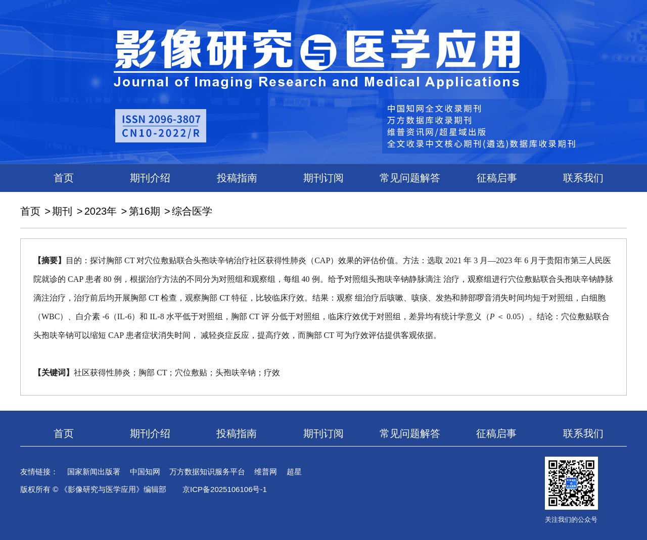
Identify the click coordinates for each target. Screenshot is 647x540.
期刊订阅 (323, 177)
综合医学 (192, 211)
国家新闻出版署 (93, 471)
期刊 (62, 211)
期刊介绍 (150, 177)
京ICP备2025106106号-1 (224, 489)
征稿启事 (497, 177)
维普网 (265, 471)
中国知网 (145, 471)
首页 (64, 177)
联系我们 (583, 177)
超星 (294, 471)
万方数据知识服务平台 (207, 471)
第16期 (144, 211)
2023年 (100, 211)
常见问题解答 (410, 177)
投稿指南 (237, 177)
